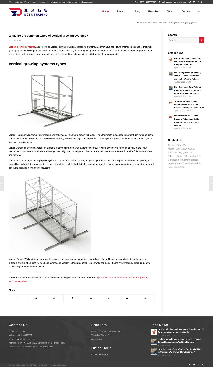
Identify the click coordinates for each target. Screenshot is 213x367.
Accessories (96, 339)
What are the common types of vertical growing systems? (48, 35)
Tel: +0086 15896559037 (145, 2)
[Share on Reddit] (145, 298)
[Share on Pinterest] (73, 298)
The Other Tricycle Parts (101, 335)
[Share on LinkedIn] (91, 298)
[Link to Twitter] (190, 2)
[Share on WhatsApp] (54, 298)
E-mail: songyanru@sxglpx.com (172, 2)
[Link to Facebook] (198, 2)
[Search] (199, 11)
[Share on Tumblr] (109, 298)
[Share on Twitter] (36, 298)
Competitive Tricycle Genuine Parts (106, 331)
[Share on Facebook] (18, 298)
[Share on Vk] (127, 298)
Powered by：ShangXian (57, 365)
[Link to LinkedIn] (202, 2)
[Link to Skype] (194, 2)
